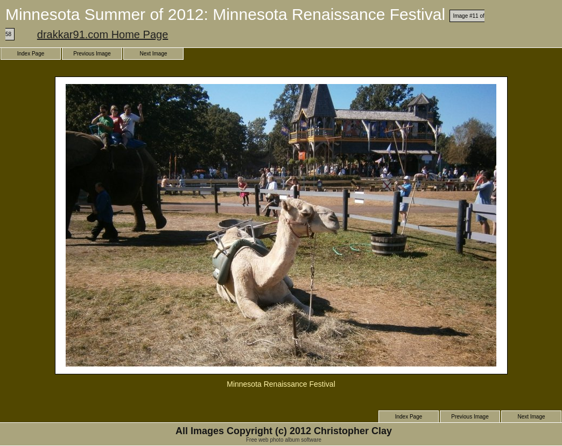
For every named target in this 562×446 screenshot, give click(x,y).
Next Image (153, 54)
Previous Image (91, 54)
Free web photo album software (283, 440)
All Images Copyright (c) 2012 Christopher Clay (283, 431)
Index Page (31, 54)
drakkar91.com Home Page (102, 34)
